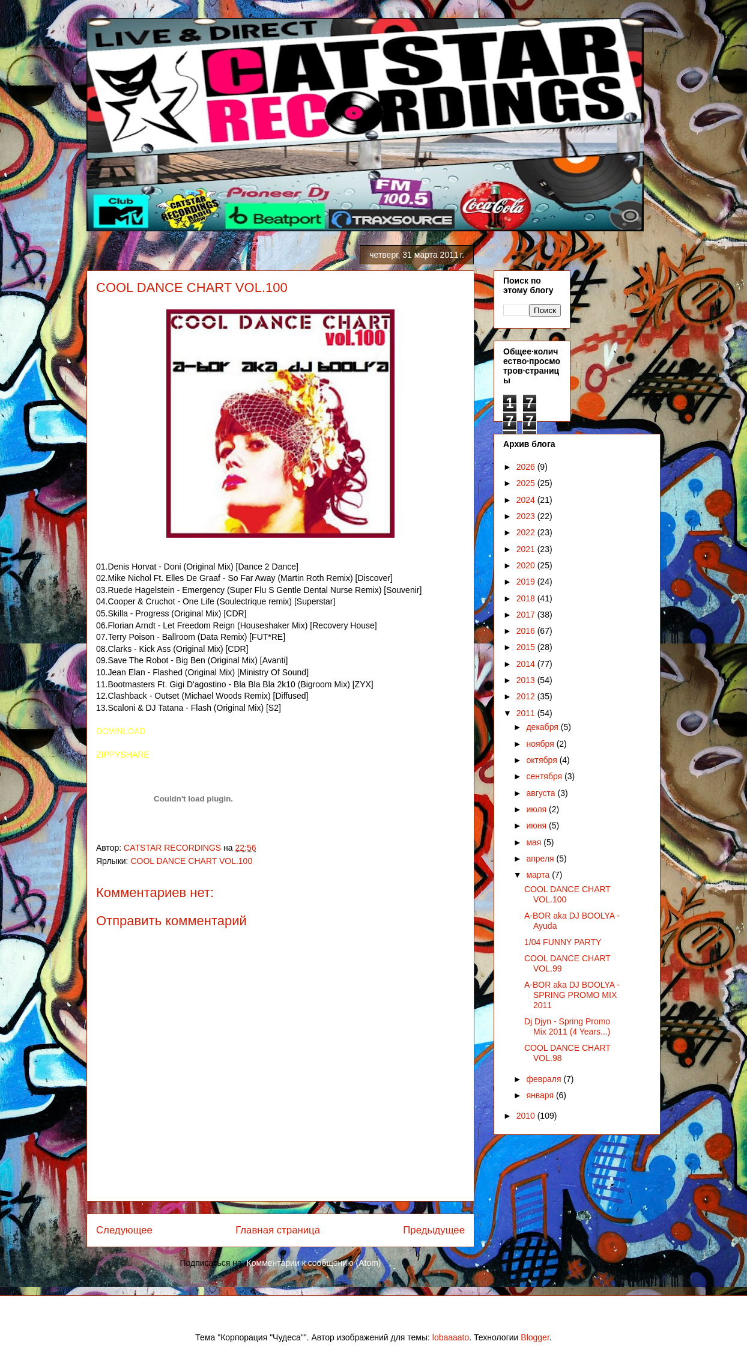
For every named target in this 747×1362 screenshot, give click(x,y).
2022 (526, 532)
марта (539, 875)
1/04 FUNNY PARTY (562, 942)
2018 (526, 598)
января (540, 1095)
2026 (526, 467)
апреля (541, 858)
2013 (526, 680)
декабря (543, 727)
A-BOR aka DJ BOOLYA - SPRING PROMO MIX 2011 (572, 995)
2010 (526, 1115)
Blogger (535, 1337)
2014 (526, 664)
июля (537, 809)
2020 (526, 565)
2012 (526, 696)
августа (541, 793)
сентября (545, 776)
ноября (541, 744)
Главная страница (277, 1230)
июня (537, 825)
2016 (526, 631)
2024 (526, 500)
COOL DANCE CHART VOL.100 (191, 861)
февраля (544, 1079)
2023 (526, 516)
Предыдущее (434, 1230)
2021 (526, 549)
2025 (526, 483)
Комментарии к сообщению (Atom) (314, 1263)
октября (542, 760)
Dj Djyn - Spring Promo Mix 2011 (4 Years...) (567, 1026)
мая (534, 842)
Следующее (124, 1230)
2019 (526, 581)
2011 (526, 713)
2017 (526, 614)
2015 (526, 647)
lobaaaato (451, 1337)
